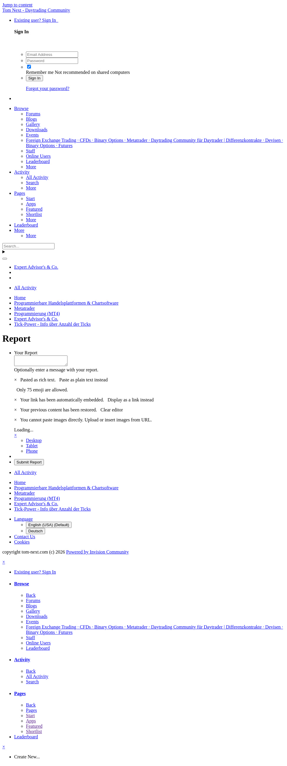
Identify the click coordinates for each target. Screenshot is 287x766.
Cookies (21, 543)
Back (31, 596)
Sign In (34, 78)
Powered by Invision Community (97, 553)
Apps (31, 203)
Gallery (33, 124)
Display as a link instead (131, 401)
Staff (30, 150)
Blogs (31, 119)
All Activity (37, 177)
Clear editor (111, 411)
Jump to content (17, 4)
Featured (34, 209)
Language (23, 520)
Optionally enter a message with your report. (56, 371)
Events (32, 134)
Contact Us (24, 538)
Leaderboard (38, 161)
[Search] (28, 246)
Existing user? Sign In (36, 20)
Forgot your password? (47, 88)
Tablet (32, 447)
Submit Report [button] (29, 464)
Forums (33, 113)
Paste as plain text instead (83, 381)
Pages (19, 193)
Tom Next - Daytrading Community (36, 10)
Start (30, 198)
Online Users (38, 156)
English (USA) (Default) (48, 526)
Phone (32, 452)
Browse (21, 108)
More (31, 166)
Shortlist (34, 214)
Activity (21, 172)
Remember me (40, 72)
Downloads (36, 129)
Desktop (34, 442)
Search (32, 182)
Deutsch (35, 533)
